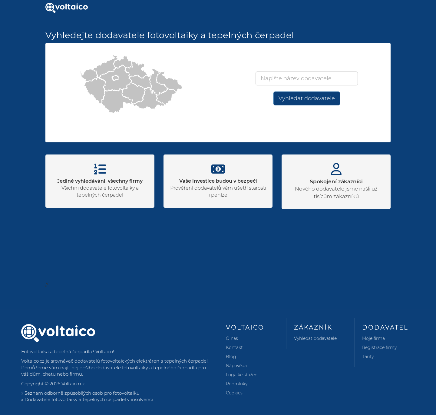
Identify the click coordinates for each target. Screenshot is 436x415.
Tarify (368, 356)
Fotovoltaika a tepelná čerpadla (56, 351)
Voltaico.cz (73, 384)
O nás (232, 338)
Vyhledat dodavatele (307, 98)
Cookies (234, 393)
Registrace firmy (379, 347)
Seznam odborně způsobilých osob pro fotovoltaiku (82, 393)
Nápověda (236, 365)
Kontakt (234, 347)
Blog (231, 356)
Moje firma (373, 338)
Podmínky (236, 384)
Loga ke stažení (242, 374)
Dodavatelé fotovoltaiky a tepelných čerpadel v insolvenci (89, 399)
